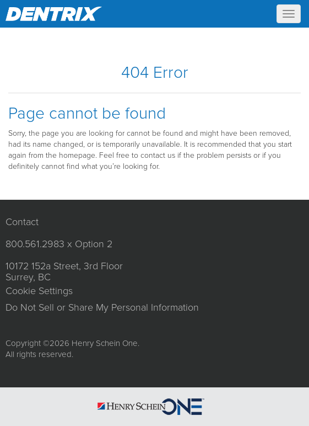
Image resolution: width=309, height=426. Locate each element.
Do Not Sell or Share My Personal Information (102, 307)
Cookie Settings (39, 291)
